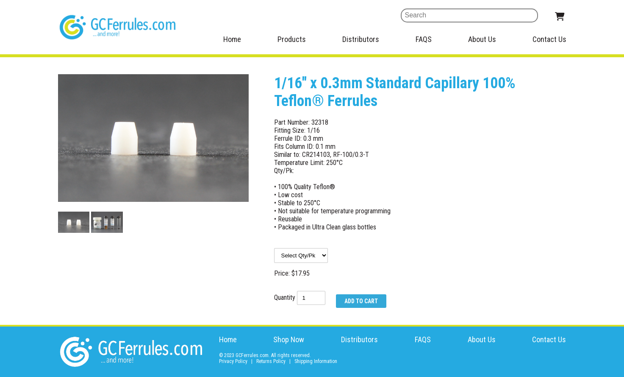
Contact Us (549, 39)
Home (232, 39)
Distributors (360, 39)
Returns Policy (271, 361)
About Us (482, 39)
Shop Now (288, 339)
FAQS (424, 39)
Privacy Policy (233, 361)
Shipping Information (315, 361)
